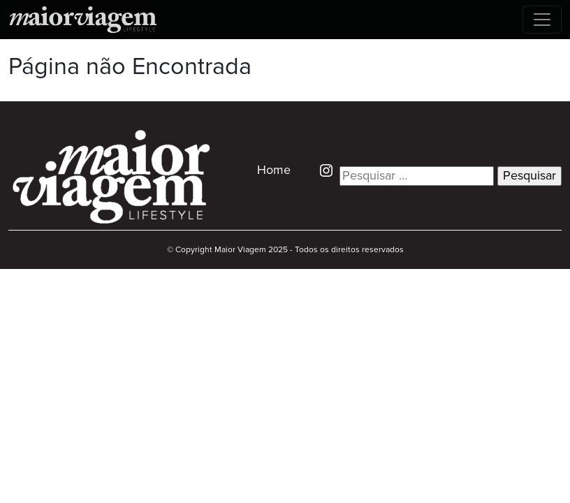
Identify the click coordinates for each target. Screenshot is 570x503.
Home (274, 170)
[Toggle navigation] (542, 20)
